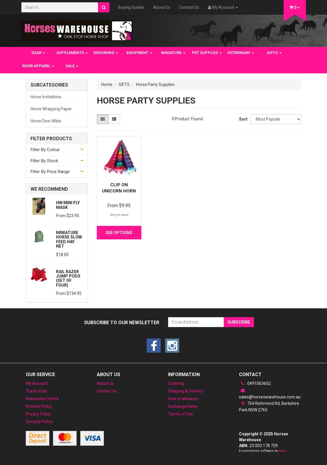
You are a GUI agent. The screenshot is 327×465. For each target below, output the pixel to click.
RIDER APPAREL (38, 66)
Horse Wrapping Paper (51, 108)
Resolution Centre (42, 398)
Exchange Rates (183, 406)
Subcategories (49, 85)
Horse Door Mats (46, 121)
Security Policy (39, 421)
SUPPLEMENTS (72, 52)
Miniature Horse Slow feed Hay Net (69, 239)
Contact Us (189, 7)
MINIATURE (173, 52)
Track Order (37, 391)
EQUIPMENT (139, 52)
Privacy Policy (38, 414)
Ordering (176, 383)
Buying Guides (131, 7)
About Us (161, 7)
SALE (71, 66)
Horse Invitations (46, 96)
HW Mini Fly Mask (68, 204)
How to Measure (183, 398)
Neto (282, 451)
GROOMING (105, 52)
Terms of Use (180, 414)
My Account (37, 383)
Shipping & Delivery (185, 391)
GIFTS (274, 52)
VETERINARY (240, 52)
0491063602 (255, 383)
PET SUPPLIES (207, 52)
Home (106, 84)
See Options (119, 232)
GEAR (38, 52)
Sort (242, 119)
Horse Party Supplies (155, 84)
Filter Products (51, 138)
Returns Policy (39, 406)
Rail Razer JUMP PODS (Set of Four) (68, 278)
